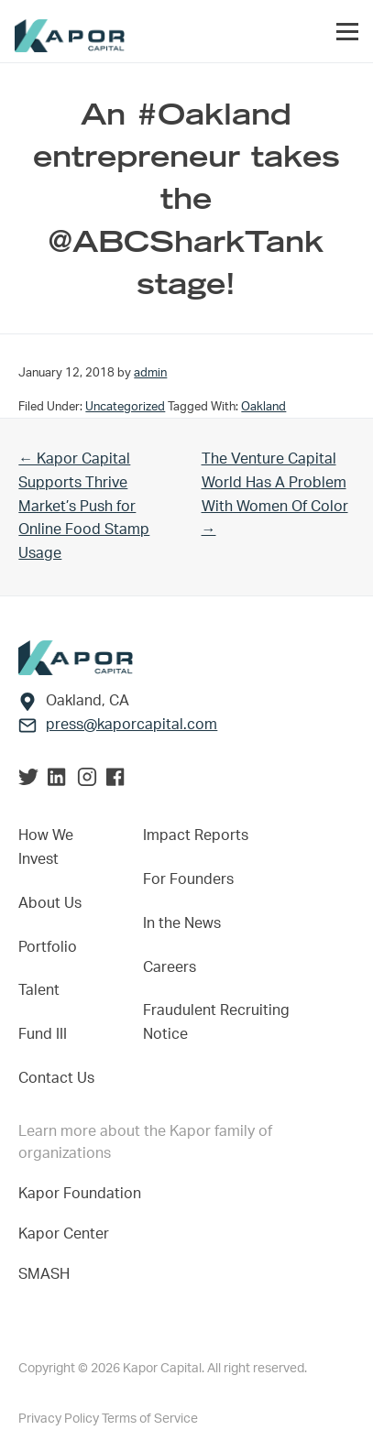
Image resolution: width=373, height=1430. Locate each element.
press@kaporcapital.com (131, 724)
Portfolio (47, 947)
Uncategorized (125, 406)
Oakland (263, 406)
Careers (169, 967)
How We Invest (45, 847)
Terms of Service (150, 1419)
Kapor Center (67, 1234)
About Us (50, 903)
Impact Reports (195, 835)
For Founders (188, 879)
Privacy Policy (60, 1419)
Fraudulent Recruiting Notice (216, 1022)
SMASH (44, 1274)
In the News (182, 923)
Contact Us (56, 1078)
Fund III (42, 1034)
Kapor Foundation (83, 1193)
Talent (39, 990)
